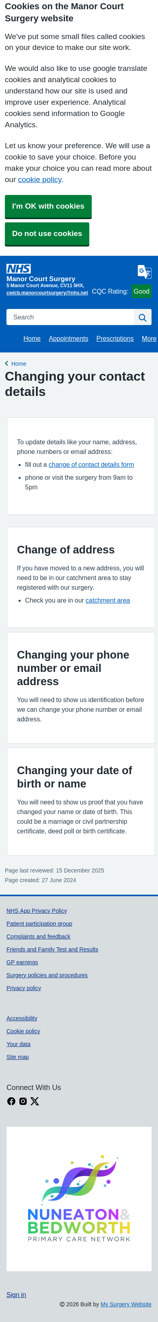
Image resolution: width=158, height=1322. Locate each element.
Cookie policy (23, 1031)
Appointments (68, 338)
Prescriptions (115, 338)
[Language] (145, 272)
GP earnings (22, 962)
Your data (18, 1044)
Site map (17, 1057)
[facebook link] (11, 1101)
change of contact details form (91, 464)
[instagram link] (23, 1101)
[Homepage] (47, 273)
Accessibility (21, 1018)
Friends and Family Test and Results (52, 949)
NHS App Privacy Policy (36, 911)
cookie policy (39, 179)
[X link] (35, 1101)
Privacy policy (23, 988)
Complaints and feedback (38, 936)
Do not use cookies (47, 233)
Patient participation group (39, 923)
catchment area (108, 600)
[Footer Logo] (79, 1199)
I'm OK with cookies (48, 206)
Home (32, 338)
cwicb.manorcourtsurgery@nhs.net (47, 292)
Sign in (16, 1294)
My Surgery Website (126, 1304)
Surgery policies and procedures (47, 975)
